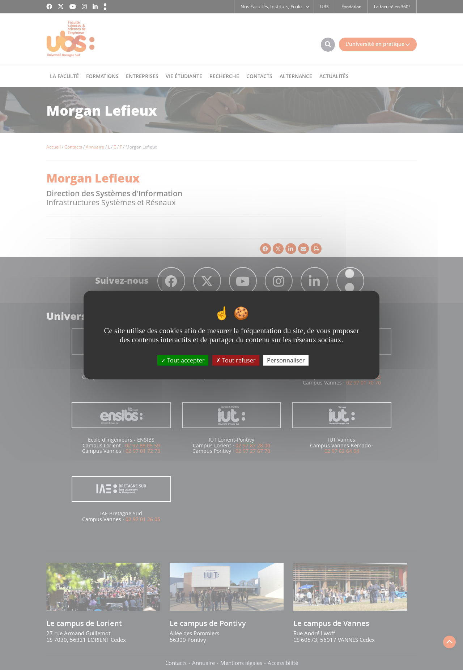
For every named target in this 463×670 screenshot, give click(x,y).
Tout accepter (183, 360)
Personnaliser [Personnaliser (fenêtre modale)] (286, 360)
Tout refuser (236, 360)
